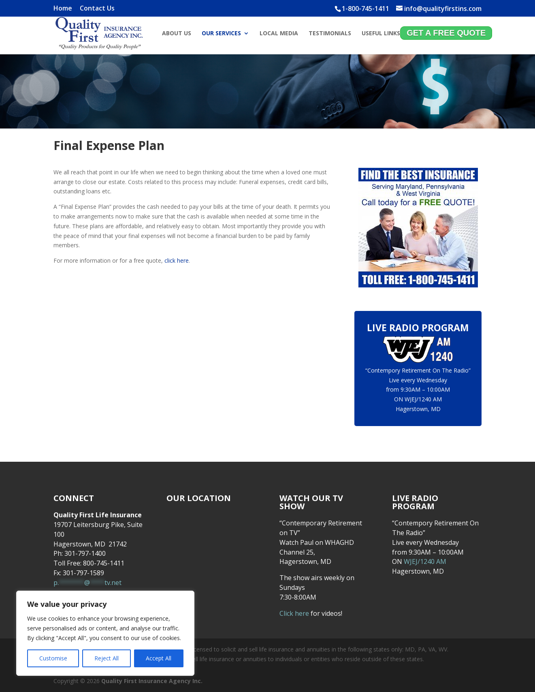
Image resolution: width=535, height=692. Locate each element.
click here (176, 260)
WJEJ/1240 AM (423, 399)
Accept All (158, 658)
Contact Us (97, 9)
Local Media (279, 33)
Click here (294, 613)
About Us (176, 33)
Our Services (221, 33)
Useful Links (381, 33)
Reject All (106, 658)
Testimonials (330, 33)
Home (62, 9)
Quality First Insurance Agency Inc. (151, 681)
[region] (105, 633)
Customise (53, 658)
